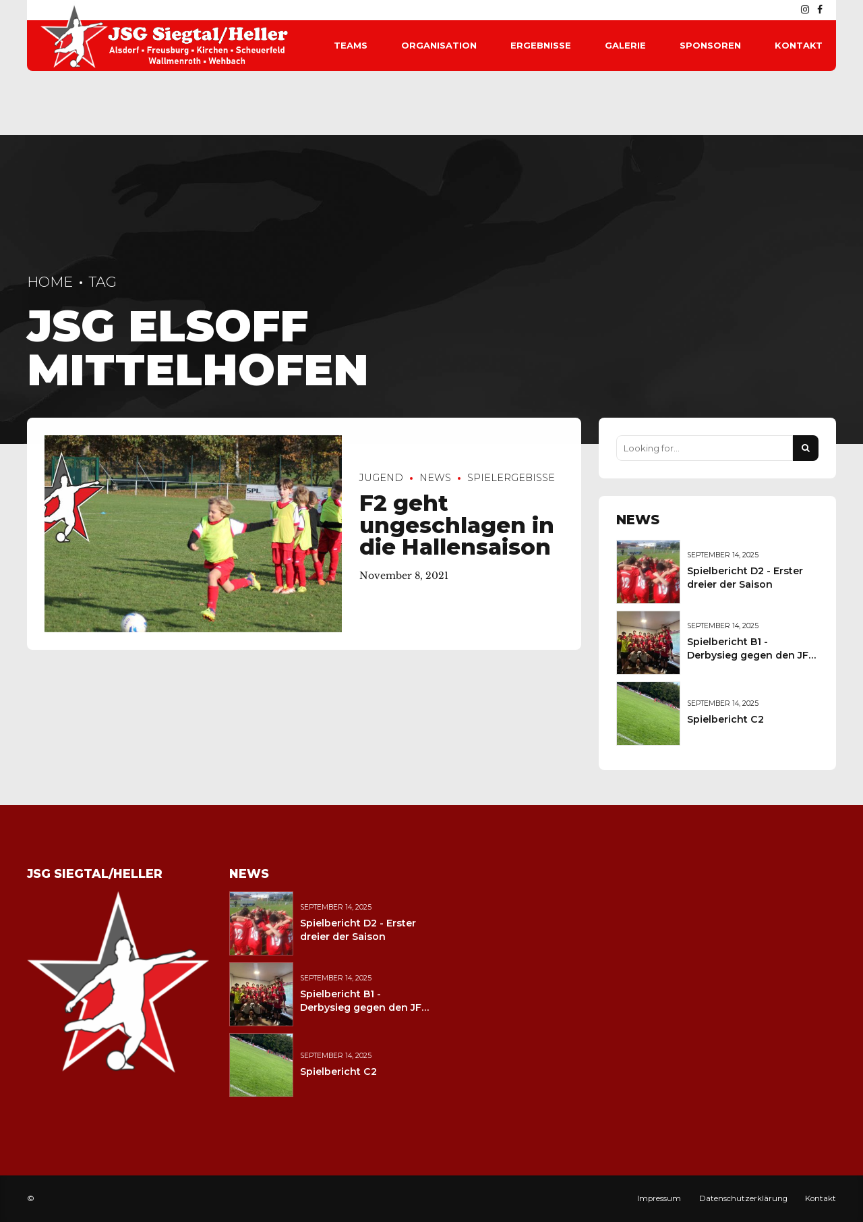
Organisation (439, 45)
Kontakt (799, 45)
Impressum (659, 1198)
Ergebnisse (540, 45)
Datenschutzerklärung (743, 1198)
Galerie (625, 45)
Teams (350, 45)
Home (50, 281)
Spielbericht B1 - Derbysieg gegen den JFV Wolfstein (751, 655)
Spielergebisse (511, 478)
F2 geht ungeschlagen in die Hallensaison (456, 525)
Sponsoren (710, 45)
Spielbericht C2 (725, 719)
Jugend (381, 478)
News (435, 478)
